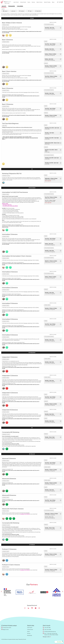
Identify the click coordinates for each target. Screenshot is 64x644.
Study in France (39, 2)
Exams (29, 2)
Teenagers (11, 6)
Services (33, 2)
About (53, 2)
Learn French (16, 2)
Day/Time (38, 11)
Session (5, 11)
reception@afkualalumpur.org (50, 631)
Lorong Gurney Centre (6, 627)
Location (21, 11)
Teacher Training (47, 2)
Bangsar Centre (5, 629)
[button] (58, 642)
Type (29, 11)
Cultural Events (23, 2)
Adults (4, 6)
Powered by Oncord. (22, 639)
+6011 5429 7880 (47, 629)
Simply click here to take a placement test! (30, 14)
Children (20, 6)
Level (13, 11)
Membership (29, 635)
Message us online (46, 636)
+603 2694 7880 (47, 627)
